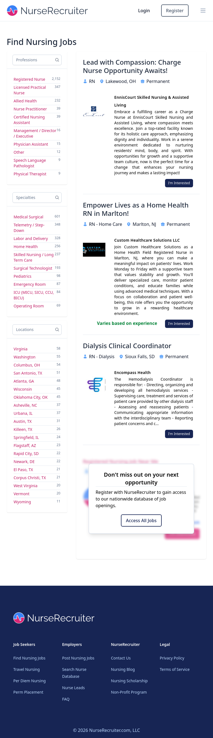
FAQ (66, 699)
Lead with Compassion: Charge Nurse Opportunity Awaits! (132, 66)
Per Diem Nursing (29, 680)
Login (144, 10)
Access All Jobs (141, 520)
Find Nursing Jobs (29, 658)
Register (175, 10)
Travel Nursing (26, 669)
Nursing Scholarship (129, 680)
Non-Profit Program (129, 692)
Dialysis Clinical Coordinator (127, 346)
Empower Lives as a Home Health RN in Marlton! (136, 209)
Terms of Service (175, 669)
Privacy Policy (172, 658)
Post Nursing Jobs (78, 658)
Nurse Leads (73, 687)
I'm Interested (179, 183)
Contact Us (121, 658)
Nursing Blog (123, 669)
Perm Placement (28, 692)
